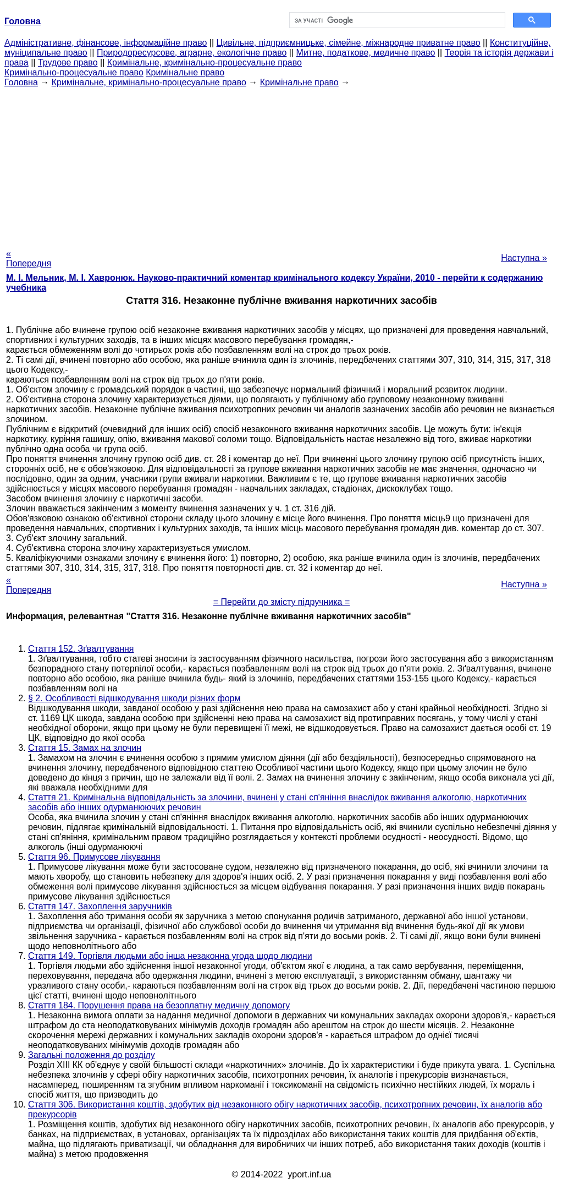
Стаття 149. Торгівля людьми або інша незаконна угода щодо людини (170, 956)
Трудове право (68, 62)
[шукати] (396, 20)
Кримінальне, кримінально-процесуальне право (204, 62)
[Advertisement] (281, 165)
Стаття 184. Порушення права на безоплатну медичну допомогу (159, 1005)
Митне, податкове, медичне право (365, 52)
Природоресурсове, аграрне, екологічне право (191, 52)
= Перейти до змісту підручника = (281, 602)
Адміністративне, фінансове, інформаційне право (105, 42)
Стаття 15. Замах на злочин (84, 747)
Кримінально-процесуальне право (73, 72)
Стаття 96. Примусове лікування (94, 856)
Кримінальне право (185, 72)
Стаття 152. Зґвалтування (81, 648)
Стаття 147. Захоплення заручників (100, 906)
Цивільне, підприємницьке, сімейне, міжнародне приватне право (349, 42)
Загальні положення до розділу (91, 1055)
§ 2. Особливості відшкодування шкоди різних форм (134, 698)
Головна (21, 82)
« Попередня (28, 258)
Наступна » (524, 258)
